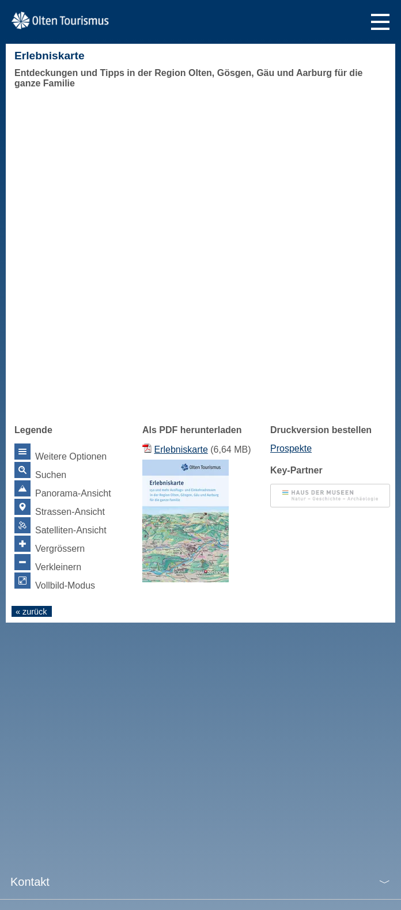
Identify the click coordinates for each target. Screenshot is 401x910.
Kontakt (30, 881)
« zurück (31, 611)
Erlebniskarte (180, 449)
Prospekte (291, 448)
